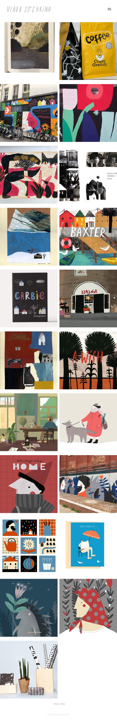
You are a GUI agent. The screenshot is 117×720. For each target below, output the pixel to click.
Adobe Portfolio (63, 714)
